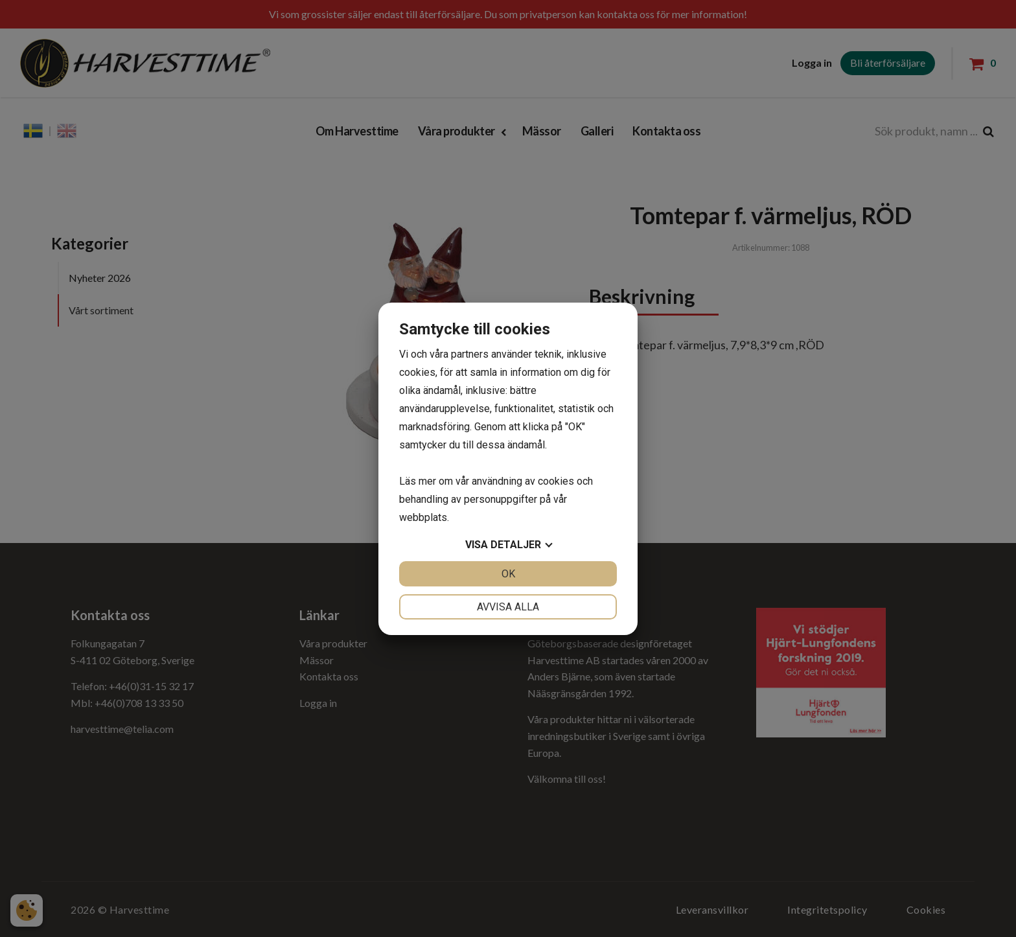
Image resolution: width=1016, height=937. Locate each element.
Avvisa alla (508, 607)
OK (508, 574)
